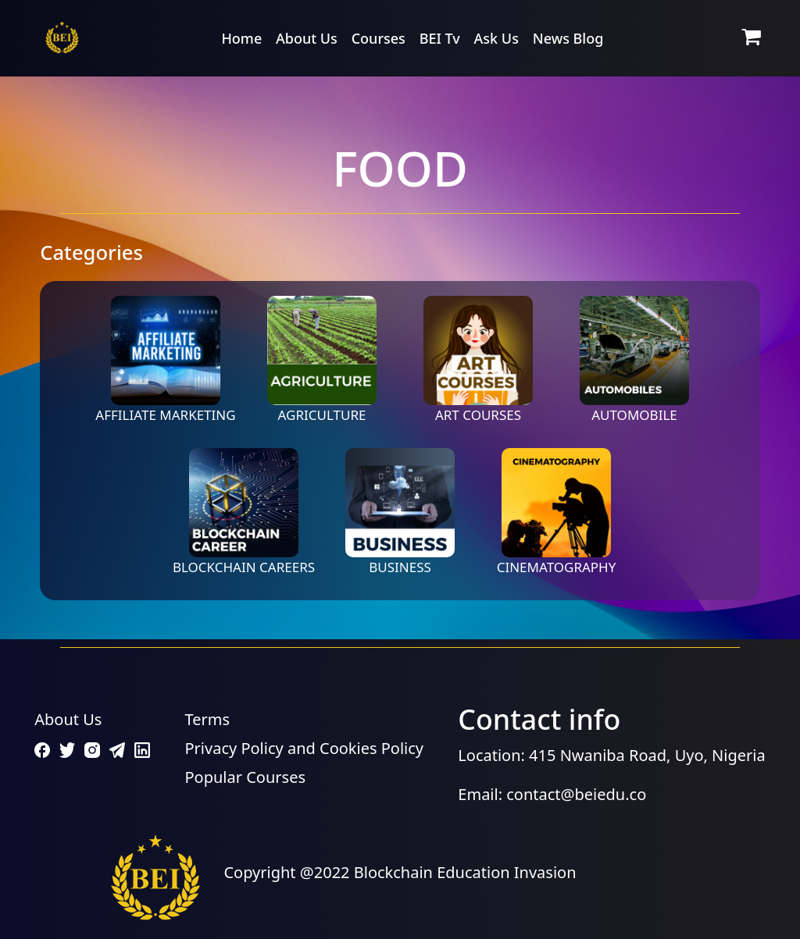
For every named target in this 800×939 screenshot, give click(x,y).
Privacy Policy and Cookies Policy (304, 748)
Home (241, 38)
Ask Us (496, 38)
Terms (207, 719)
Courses (378, 38)
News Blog (568, 38)
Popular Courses (245, 777)
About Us (307, 38)
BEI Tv (440, 38)
